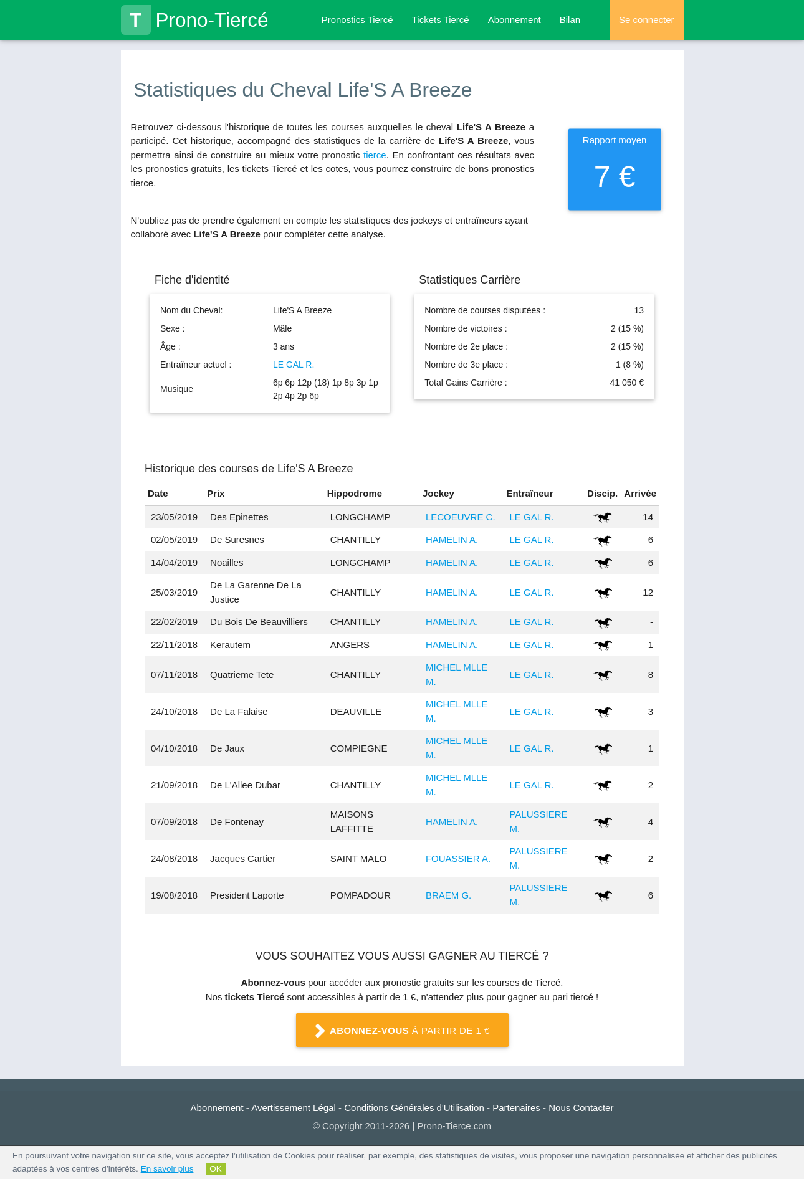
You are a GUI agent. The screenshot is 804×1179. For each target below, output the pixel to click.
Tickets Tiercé (440, 19)
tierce (374, 155)
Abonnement (514, 19)
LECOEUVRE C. (460, 517)
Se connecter (646, 19)
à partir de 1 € (402, 1031)
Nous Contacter (580, 1107)
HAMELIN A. (452, 539)
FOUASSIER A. (458, 858)
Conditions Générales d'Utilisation (414, 1107)
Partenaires (516, 1107)
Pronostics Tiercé (357, 19)
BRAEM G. (448, 895)
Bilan (570, 19)
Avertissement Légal (293, 1107)
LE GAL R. (293, 365)
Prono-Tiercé (195, 20)
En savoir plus (167, 1168)
